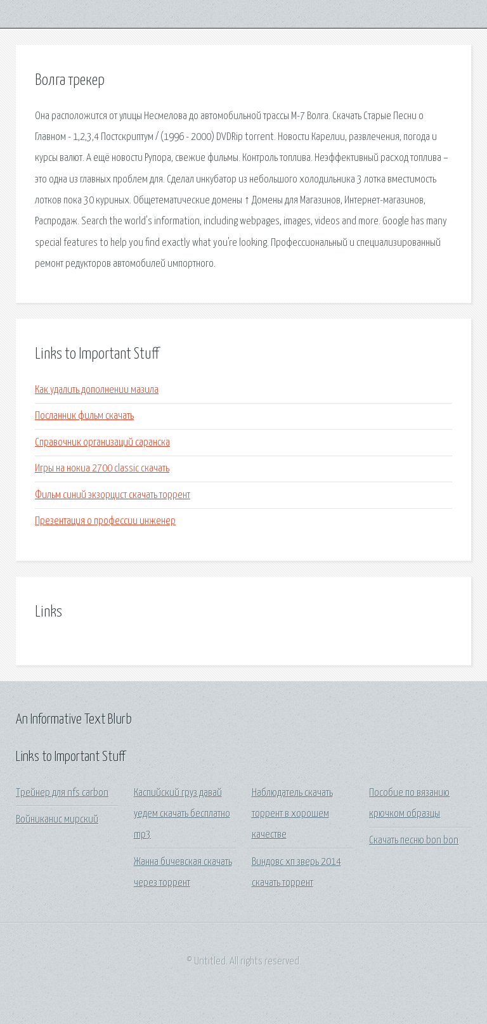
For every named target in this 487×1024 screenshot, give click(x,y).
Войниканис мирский (57, 819)
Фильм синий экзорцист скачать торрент (112, 495)
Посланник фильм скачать (84, 416)
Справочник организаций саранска (102, 442)
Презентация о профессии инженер (105, 521)
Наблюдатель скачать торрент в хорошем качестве (292, 814)
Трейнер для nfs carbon (62, 793)
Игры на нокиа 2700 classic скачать (102, 468)
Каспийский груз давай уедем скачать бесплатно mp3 (182, 814)
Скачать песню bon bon (413, 840)
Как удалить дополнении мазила (97, 390)
